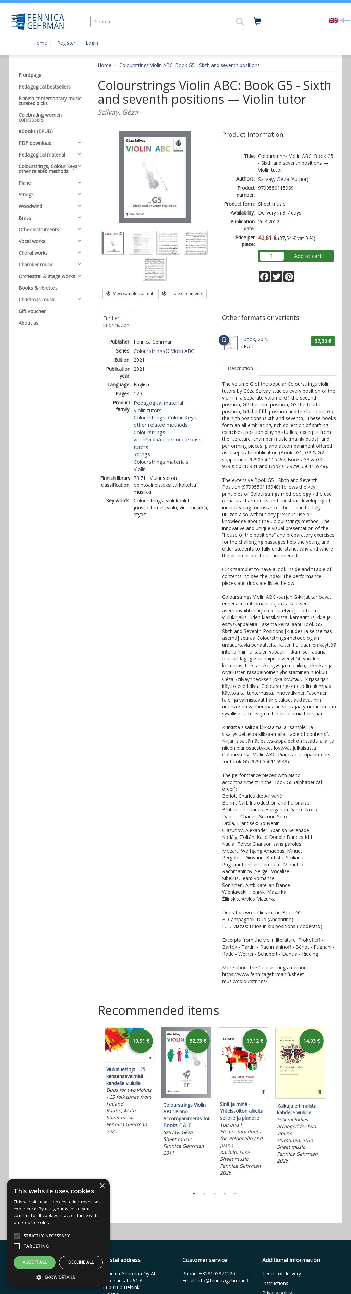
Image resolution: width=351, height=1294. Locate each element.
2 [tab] (204, 1193)
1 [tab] (194, 1193)
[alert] (58, 1233)
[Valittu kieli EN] (333, 19)
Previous (96, 1106)
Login (92, 42)
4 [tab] (224, 1193)
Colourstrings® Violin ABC (164, 350)
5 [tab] (235, 1193)
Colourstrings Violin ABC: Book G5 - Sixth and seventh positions (189, 65)
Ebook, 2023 (255, 339)
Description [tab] (240, 368)
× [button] (102, 1186)
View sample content (129, 294)
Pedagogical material (158, 402)
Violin (140, 468)
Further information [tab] (116, 321)
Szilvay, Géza (273, 178)
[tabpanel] (129, 1082)
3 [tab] (214, 1193)
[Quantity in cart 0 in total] (257, 21)
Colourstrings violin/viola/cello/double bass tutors (168, 439)
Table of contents (182, 294)
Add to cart (308, 256)
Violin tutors (148, 410)
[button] (240, 22)
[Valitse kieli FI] (345, 19)
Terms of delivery (281, 1273)
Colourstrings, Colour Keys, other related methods (166, 421)
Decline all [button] (81, 1262)
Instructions (275, 1283)
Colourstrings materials (161, 461)
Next (333, 1106)
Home (40, 42)
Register (66, 42)
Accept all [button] (35, 1262)
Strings (142, 454)
